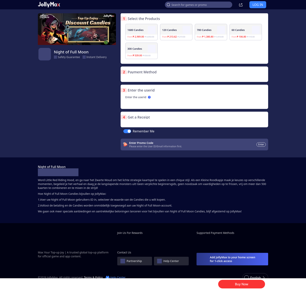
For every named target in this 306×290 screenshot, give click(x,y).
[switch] (127, 131)
